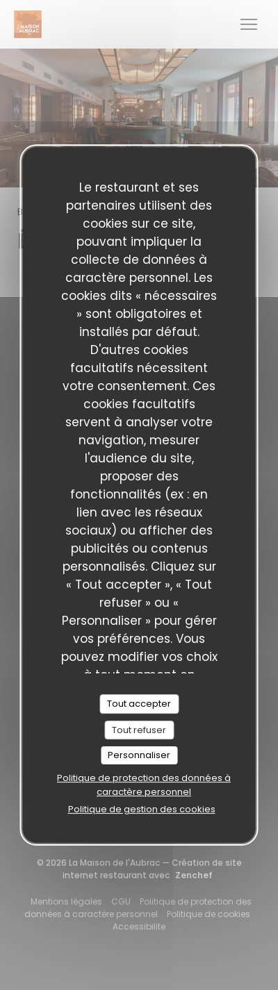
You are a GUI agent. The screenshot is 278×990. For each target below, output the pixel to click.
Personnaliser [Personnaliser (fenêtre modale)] (139, 755)
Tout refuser (139, 730)
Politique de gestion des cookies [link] (141, 809)
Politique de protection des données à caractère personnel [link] (144, 784)
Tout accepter (139, 703)
